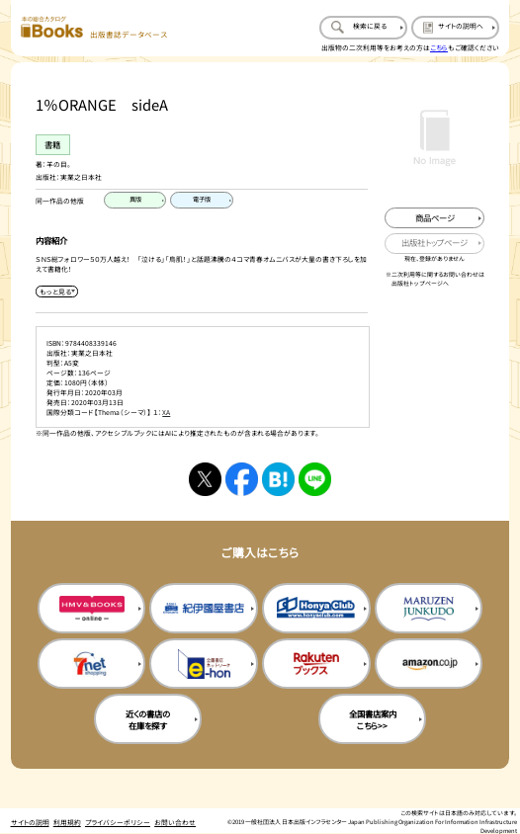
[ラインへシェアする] (315, 479)
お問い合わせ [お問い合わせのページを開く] (175, 822)
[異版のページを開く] (135, 200)
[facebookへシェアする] (242, 479)
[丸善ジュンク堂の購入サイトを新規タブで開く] (428, 608)
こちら (439, 47)
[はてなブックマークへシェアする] (279, 479)
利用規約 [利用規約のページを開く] (67, 822)
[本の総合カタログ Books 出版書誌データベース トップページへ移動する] (94, 28)
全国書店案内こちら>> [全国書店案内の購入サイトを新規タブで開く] (372, 719)
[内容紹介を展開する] (57, 291)
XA (166, 412)
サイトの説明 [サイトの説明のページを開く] (30, 822)
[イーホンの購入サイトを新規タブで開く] (203, 663)
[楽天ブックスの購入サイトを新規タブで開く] (316, 663)
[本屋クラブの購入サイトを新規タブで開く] (316, 608)
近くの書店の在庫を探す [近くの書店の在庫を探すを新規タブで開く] (148, 719)
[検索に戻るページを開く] (363, 28)
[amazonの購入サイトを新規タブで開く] (428, 663)
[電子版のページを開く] (201, 200)
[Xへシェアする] (205, 479)
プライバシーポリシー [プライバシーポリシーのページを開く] (117, 822)
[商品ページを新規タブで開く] (434, 218)
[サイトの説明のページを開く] (455, 28)
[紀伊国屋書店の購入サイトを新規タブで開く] (203, 608)
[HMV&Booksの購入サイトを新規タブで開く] (91, 608)
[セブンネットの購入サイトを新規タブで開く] (91, 663)
